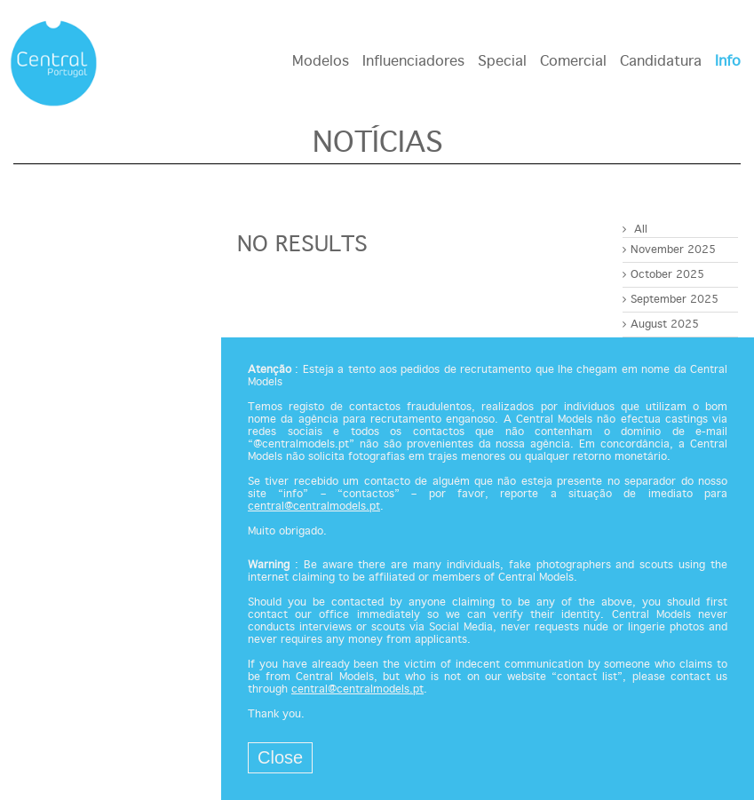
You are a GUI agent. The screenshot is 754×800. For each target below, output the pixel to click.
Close (280, 757)
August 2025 (661, 324)
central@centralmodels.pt (314, 507)
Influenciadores (413, 61)
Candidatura (661, 61)
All (635, 229)
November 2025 (669, 250)
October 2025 (663, 275)
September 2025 (670, 299)
